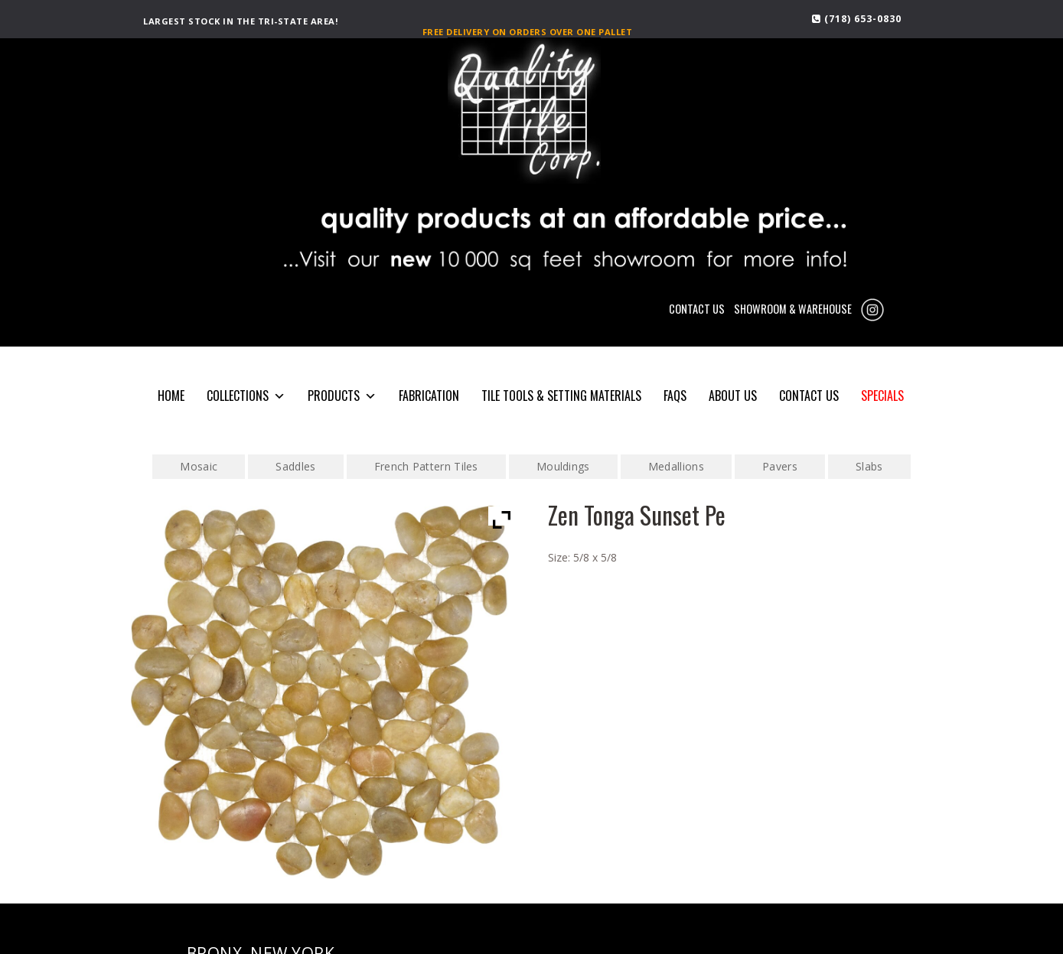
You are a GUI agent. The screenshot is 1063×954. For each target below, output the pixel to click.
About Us (733, 395)
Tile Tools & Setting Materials (561, 395)
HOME (171, 395)
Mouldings (563, 466)
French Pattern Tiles (426, 466)
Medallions (676, 466)
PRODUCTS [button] (342, 396)
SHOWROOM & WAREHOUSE (793, 309)
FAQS (675, 395)
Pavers (779, 466)
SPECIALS (882, 395)
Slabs (869, 466)
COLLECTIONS (246, 396)
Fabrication (429, 395)
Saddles (295, 466)
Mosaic (198, 466)
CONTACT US (697, 309)
